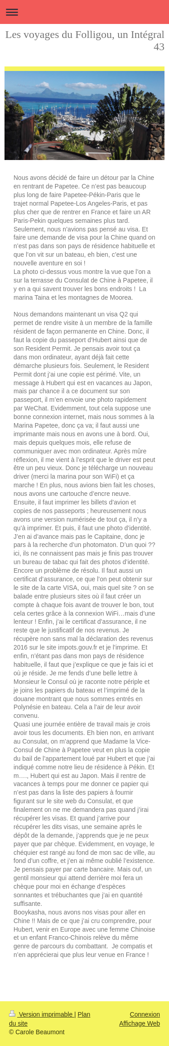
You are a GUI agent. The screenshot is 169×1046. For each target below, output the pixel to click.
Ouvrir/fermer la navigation (84, 12)
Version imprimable (41, 1014)
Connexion (145, 1014)
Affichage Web (139, 1023)
